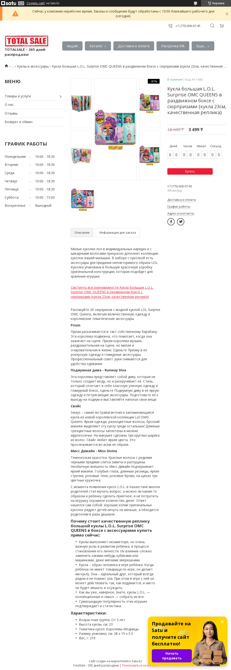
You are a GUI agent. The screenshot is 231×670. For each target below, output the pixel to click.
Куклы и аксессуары (33, 66)
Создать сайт (36, 3)
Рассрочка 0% (173, 45)
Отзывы (11, 113)
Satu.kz (137, 661)
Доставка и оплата (133, 45)
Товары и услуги (18, 96)
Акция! (72, 45)
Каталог (96, 45)
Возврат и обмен (19, 122)
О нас (9, 104)
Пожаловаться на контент (140, 665)
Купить (190, 171)
